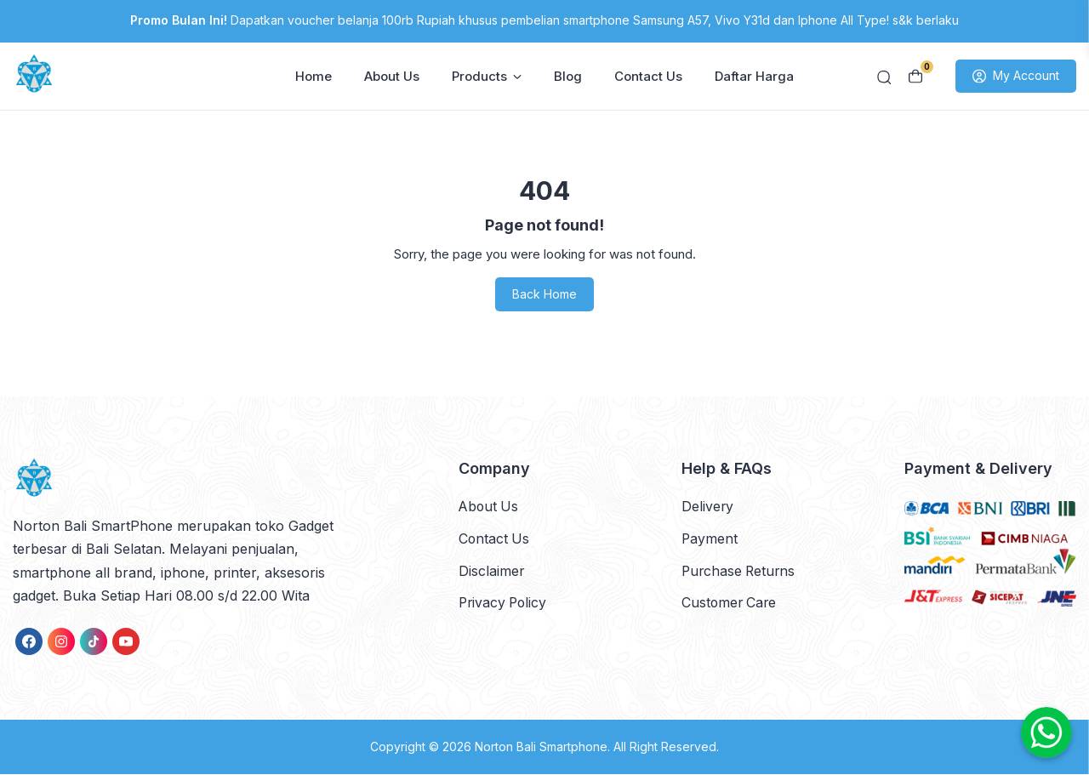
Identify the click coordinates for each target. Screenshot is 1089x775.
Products (487, 77)
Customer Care (730, 602)
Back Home (544, 295)
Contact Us (648, 77)
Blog (568, 77)
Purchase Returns (740, 570)
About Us (391, 77)
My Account (1015, 77)
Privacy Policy (504, 602)
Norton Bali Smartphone (541, 748)
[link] (29, 643)
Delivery (707, 507)
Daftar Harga (754, 77)
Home (313, 77)
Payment (709, 538)
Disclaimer (492, 570)
